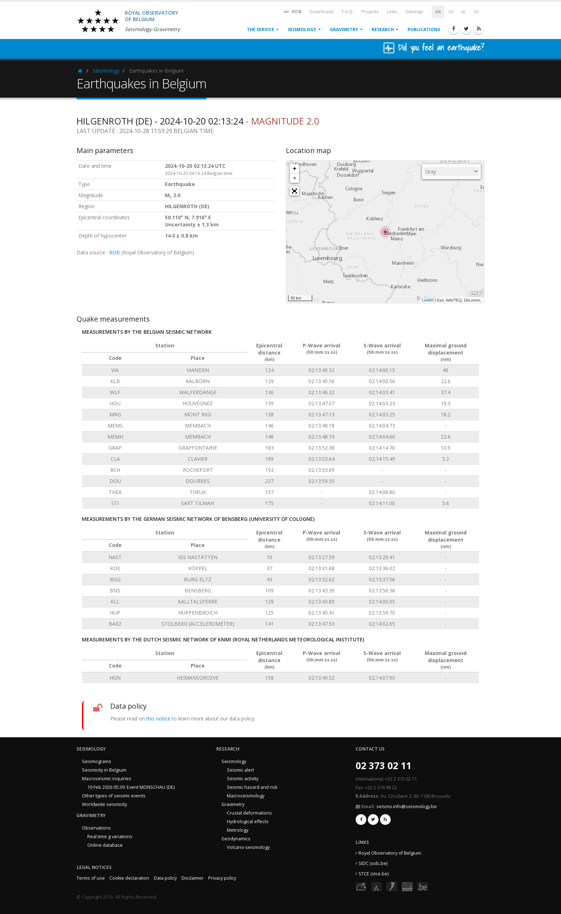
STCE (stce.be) (373, 874)
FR (451, 11)
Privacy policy (222, 878)
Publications (424, 29)
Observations (96, 828)
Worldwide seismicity (104, 804)
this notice (158, 718)
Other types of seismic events (114, 796)
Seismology (302, 29)
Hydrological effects (248, 821)
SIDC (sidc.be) (372, 863)
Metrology (237, 830)
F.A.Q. (347, 12)
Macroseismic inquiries (106, 779)
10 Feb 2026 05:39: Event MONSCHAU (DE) (131, 787)
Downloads (321, 12)
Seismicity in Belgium (104, 770)
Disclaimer (192, 878)
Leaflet (428, 300)
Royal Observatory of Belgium (389, 853)
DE (476, 11)
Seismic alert (240, 770)
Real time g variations (109, 837)
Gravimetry (344, 29)
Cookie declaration (129, 878)
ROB (292, 11)
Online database (105, 845)
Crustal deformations (249, 813)
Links (392, 12)
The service (260, 29)
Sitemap (414, 12)
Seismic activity (242, 779)
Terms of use (91, 878)
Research (383, 29)
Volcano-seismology (248, 847)
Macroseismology (245, 796)
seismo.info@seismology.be (406, 806)
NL (463, 11)
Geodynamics (235, 839)
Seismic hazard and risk (252, 787)
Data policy (165, 878)
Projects (370, 12)
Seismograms (96, 761)
